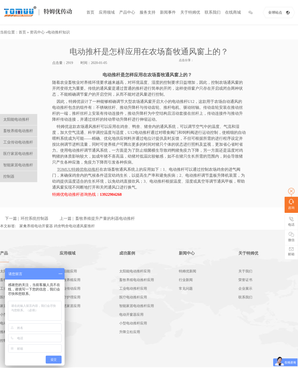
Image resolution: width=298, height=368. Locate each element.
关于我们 (245, 271)
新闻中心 (187, 253)
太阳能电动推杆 (16, 119)
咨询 (291, 204)
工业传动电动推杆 (18, 142)
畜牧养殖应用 (70, 280)
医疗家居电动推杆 (18, 154)
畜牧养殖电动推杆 (18, 131)
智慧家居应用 (70, 306)
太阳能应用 (68, 271)
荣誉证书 (245, 280)
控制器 (8, 176)
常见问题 (186, 288)
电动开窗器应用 (131, 314)
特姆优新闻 (187, 271)
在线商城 (233, 12)
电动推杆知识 (58, 32)
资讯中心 (37, 32)
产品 (4, 253)
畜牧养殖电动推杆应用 (136, 280)
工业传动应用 (70, 288)
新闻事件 (168, 12)
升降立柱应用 (129, 332)
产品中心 (127, 12)
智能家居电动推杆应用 (136, 306)
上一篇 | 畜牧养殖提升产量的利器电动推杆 (97, 218)
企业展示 (245, 288)
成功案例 (127, 253)
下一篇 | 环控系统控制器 (26, 218)
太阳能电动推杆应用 (134, 271)
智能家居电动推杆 (18, 165)
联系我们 (213, 12)
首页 (90, 12)
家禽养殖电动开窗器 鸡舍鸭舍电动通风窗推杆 (57, 226)
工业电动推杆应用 (133, 288)
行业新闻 (186, 280)
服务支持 (147, 12)
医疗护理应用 (70, 297)
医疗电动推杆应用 (133, 297)
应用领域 (107, 12)
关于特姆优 (190, 12)
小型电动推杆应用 (133, 323)
